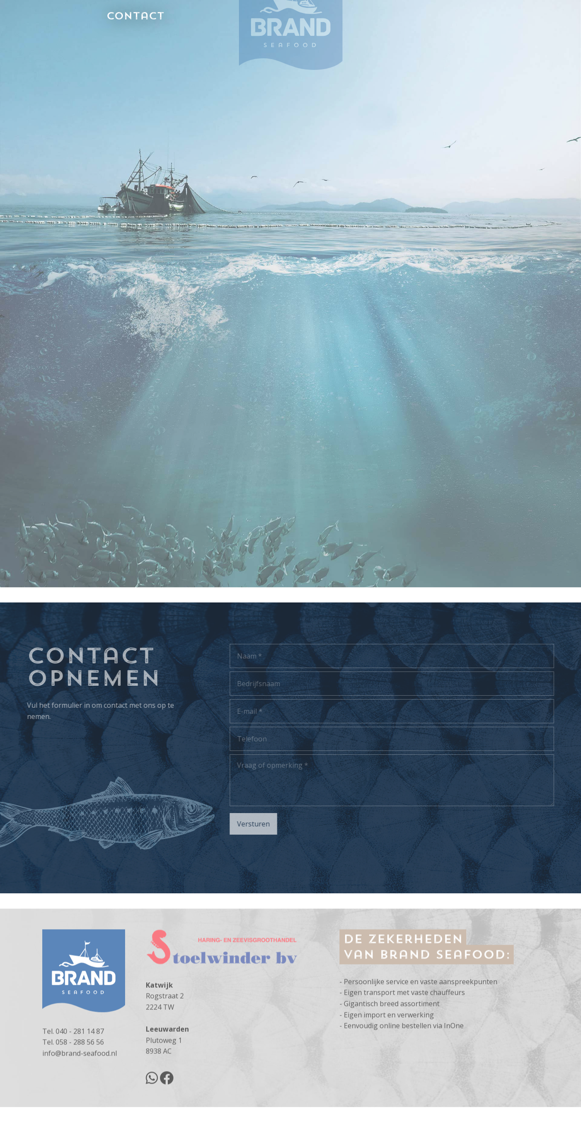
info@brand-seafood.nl (79, 1080)
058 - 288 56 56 (80, 1069)
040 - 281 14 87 (80, 1058)
